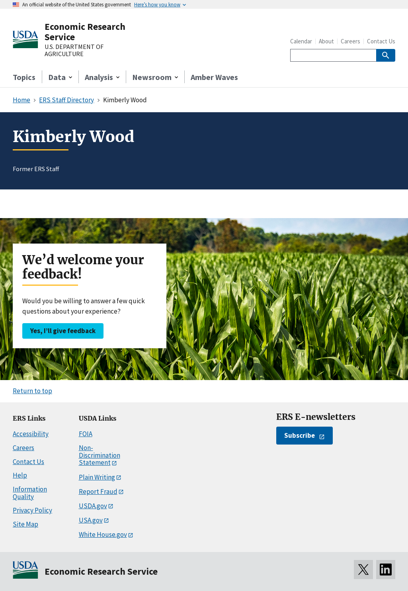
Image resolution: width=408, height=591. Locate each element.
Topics (24, 77)
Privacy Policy (32, 510)
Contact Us (381, 41)
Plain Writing (97, 477)
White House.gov (103, 534)
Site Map (25, 524)
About (326, 41)
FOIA (85, 433)
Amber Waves (214, 77)
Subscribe (299, 435)
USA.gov (91, 520)
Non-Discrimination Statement (99, 455)
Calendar (301, 41)
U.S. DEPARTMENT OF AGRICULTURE (74, 50)
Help (20, 475)
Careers (350, 41)
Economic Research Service (85, 32)
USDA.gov (93, 505)
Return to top (32, 390)
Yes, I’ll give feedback (63, 330)
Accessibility (31, 433)
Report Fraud (98, 491)
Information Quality (30, 493)
